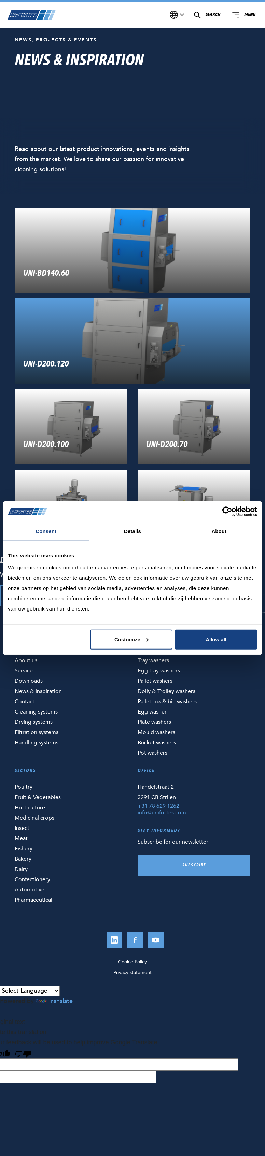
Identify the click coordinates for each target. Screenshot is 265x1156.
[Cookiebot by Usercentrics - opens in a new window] (227, 511)
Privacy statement (132, 972)
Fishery (23, 848)
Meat (21, 838)
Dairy (21, 869)
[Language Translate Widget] (30, 991)
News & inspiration (38, 691)
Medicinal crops (34, 818)
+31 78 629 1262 (158, 806)
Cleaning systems (36, 712)
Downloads (29, 681)
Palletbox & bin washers (167, 701)
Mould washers (156, 732)
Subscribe (194, 865)
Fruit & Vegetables (38, 797)
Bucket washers (157, 742)
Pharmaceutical (33, 900)
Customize (131, 639)
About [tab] (218, 531)
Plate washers (154, 722)
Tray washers (153, 660)
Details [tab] (132, 531)
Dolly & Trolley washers (166, 691)
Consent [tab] (46, 531)
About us (26, 660)
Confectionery (32, 879)
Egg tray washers (159, 671)
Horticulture (30, 807)
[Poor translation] (23, 1053)
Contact (24, 701)
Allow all (216, 639)
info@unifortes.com (162, 813)
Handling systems (36, 742)
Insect (22, 828)
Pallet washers (155, 681)
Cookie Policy (132, 962)
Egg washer (152, 712)
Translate (54, 1001)
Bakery (23, 859)
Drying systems (34, 722)
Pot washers (152, 753)
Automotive (29, 890)
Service (24, 671)
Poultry (23, 787)
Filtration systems (36, 732)
